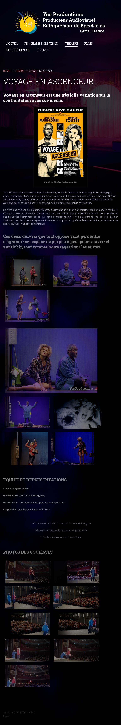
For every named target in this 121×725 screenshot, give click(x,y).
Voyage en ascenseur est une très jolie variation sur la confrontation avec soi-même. (56, 99)
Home (6, 72)
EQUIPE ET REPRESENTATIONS (35, 479)
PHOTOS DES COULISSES (28, 552)
